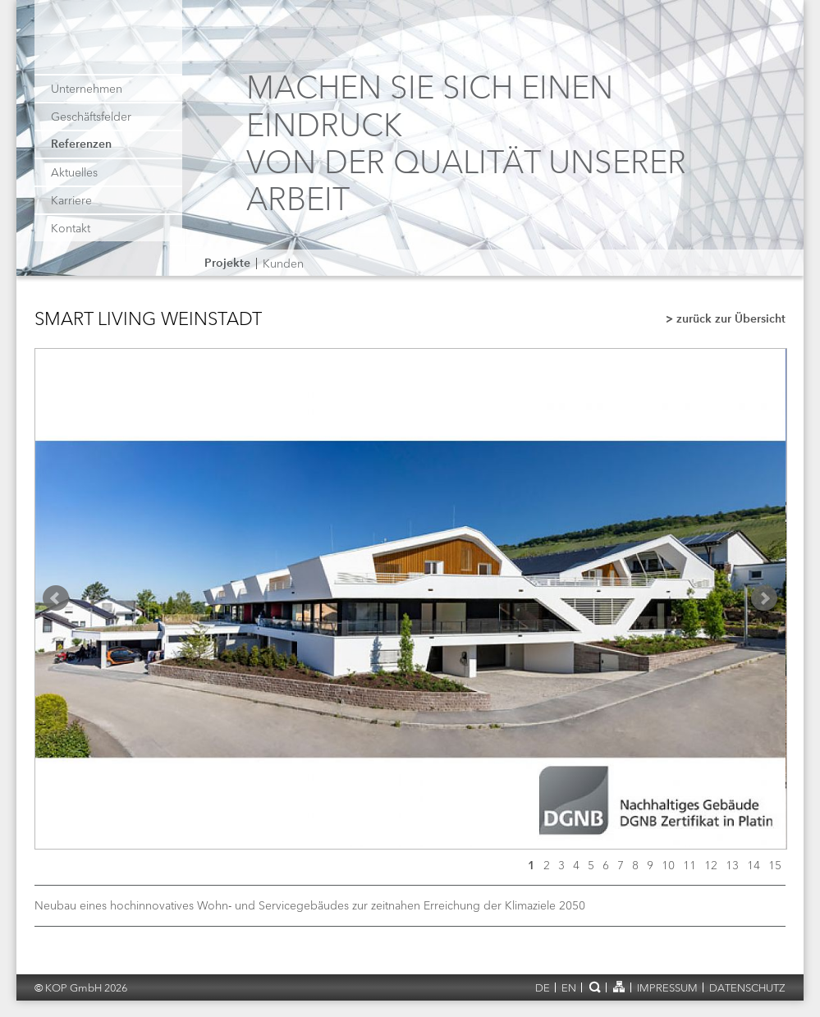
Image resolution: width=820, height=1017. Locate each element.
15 (774, 865)
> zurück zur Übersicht (726, 320)
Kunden (283, 263)
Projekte (227, 263)
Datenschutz (747, 988)
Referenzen (81, 144)
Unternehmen (86, 88)
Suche (594, 986)
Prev (56, 598)
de (542, 988)
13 (732, 865)
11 (689, 865)
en (568, 988)
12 (710, 865)
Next (764, 598)
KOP (110, 43)
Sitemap (618, 986)
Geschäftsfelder (91, 116)
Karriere (71, 200)
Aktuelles (74, 172)
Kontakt (70, 228)
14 (753, 865)
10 (668, 865)
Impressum (667, 988)
